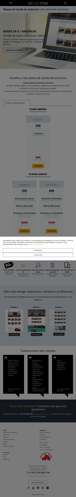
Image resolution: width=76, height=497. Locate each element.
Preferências (38, 250)
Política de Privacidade (35, 244)
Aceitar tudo (38, 255)
